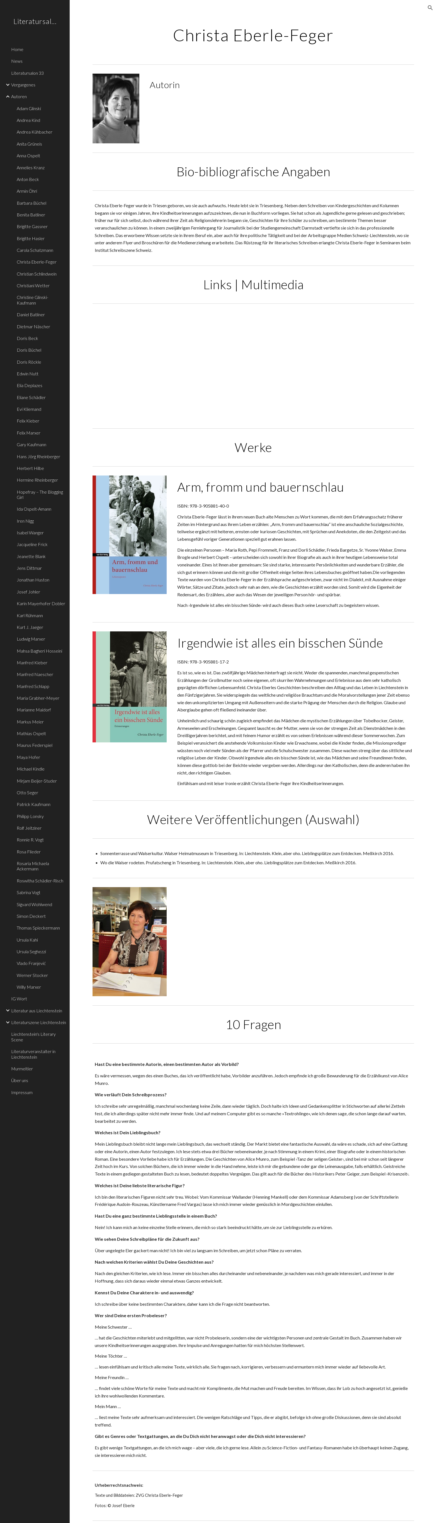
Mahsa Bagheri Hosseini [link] (39, 650)
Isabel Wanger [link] (30, 532)
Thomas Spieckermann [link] (38, 927)
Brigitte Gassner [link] (32, 226)
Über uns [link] (19, 1080)
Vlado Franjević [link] (31, 963)
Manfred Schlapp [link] (33, 686)
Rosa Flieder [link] (29, 851)
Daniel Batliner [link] (31, 314)
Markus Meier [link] (30, 721)
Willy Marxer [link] (29, 986)
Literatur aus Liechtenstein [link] (36, 1010)
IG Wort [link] (19, 998)
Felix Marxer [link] (28, 432)
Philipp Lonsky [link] (30, 816)
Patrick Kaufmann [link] (33, 804)
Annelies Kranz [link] (31, 167)
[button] (430, 8)
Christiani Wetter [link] (33, 285)
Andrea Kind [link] (28, 120)
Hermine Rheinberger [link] (37, 479)
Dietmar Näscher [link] (33, 326)
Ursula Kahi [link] (27, 939)
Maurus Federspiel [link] (34, 745)
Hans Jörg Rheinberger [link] (38, 456)
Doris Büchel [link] (29, 350)
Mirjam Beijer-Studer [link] (37, 780)
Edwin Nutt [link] (27, 373)
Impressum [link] (22, 1092)
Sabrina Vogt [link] (28, 892)
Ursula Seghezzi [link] (31, 951)
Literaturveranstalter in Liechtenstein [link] (33, 1054)
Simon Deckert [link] (31, 916)
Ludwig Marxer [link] (31, 638)
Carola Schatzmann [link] (35, 250)
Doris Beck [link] (27, 338)
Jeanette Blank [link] (31, 556)
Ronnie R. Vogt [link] (30, 839)
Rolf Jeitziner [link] (29, 828)
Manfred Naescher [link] (35, 674)
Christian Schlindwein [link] (37, 273)
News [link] (17, 61)
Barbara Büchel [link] (31, 203)
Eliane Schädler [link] (31, 397)
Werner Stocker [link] (32, 975)
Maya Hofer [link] (28, 757)
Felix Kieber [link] (28, 420)
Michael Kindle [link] (31, 768)
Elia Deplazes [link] (29, 385)
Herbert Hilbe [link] (30, 468)
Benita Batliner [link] (31, 214)
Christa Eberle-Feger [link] (37, 261)
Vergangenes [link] (23, 84)
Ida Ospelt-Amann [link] (34, 508)
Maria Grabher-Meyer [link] (38, 698)
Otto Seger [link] (27, 792)
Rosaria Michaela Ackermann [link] (33, 866)
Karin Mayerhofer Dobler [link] (41, 603)
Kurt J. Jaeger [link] (30, 627)
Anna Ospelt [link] (28, 155)
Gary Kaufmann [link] (31, 444)
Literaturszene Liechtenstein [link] (38, 1022)
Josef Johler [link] (28, 591)
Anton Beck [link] (28, 179)
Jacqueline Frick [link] (32, 544)
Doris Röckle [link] (29, 362)
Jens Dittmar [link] (29, 568)
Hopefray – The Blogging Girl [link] (40, 494)
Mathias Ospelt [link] (31, 733)
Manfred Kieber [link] (32, 662)
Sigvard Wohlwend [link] (34, 904)
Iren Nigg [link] (25, 520)
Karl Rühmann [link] (30, 615)
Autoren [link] (19, 96)
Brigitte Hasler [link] (31, 238)
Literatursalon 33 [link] (27, 73)
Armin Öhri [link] (27, 191)
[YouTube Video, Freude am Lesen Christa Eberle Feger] (171, 366)
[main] (253, 34)
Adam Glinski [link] (29, 108)
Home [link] (17, 49)
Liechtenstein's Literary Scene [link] (33, 1036)
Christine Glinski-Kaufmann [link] (32, 300)
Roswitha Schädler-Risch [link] (40, 880)
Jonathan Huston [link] (33, 579)
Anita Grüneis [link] (29, 143)
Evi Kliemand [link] (29, 409)
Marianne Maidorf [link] (34, 709)
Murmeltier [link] (22, 1068)
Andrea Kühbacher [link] (34, 131)
